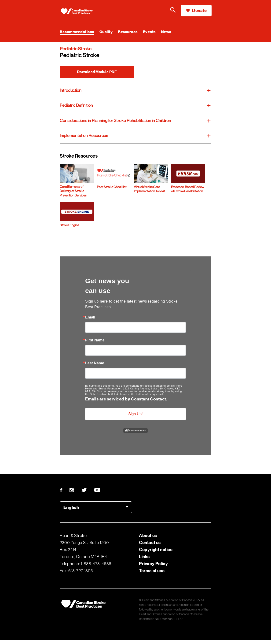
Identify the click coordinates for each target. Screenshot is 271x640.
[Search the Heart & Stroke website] (172, 10)
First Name (95, 340)
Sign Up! (135, 414)
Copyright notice (156, 549)
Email (90, 317)
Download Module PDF (97, 72)
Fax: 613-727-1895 (76, 570)
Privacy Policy (153, 563)
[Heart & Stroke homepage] (80, 11)
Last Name (94, 363)
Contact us (150, 542)
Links (144, 556)
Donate (196, 10)
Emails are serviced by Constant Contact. (126, 399)
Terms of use (152, 570)
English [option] (71, 507)
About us (148, 535)
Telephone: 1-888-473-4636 (85, 563)
